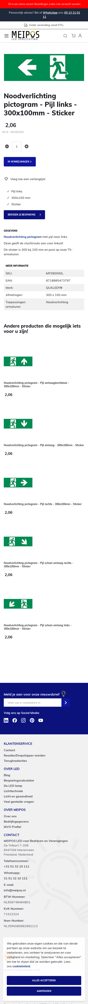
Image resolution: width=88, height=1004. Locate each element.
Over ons (10, 816)
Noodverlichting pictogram (23, 237)
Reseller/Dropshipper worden (24, 755)
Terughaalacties (15, 761)
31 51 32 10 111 (16, 878)
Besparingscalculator (19, 780)
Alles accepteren (44, 980)
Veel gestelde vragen (19, 801)
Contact (9, 750)
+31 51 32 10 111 (16, 866)
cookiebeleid (21, 966)
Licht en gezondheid (18, 796)
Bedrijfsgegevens (16, 821)
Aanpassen (44, 991)
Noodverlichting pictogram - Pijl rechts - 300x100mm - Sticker (43, 504)
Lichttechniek (13, 791)
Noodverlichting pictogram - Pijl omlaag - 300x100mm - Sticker (44, 445)
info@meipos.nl (15, 890)
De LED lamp (13, 786)
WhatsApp (50, 12)
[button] (80, 35)
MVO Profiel (12, 827)
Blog (7, 775)
